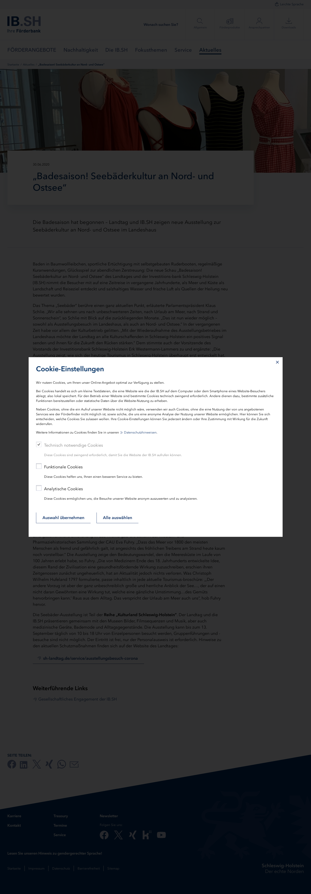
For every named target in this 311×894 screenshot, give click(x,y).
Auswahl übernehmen (63, 517)
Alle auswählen (117, 517)
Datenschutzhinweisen (140, 432)
